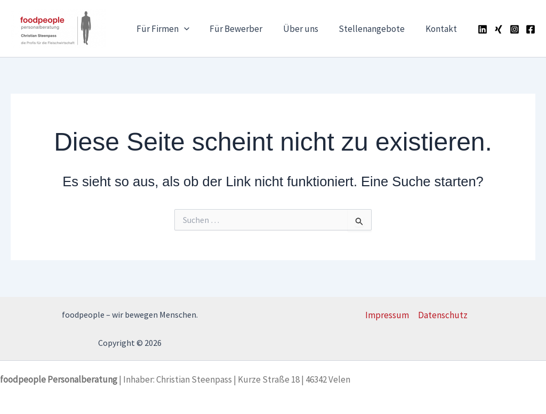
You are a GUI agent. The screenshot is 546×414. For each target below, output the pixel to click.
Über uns (306, 29)
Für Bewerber (244, 29)
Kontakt (442, 29)
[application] (194, 28)
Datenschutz (443, 315)
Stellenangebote (375, 29)
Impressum (387, 315)
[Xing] (498, 29)
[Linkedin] (482, 29)
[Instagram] (514, 29)
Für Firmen (173, 28)
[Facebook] (530, 29)
